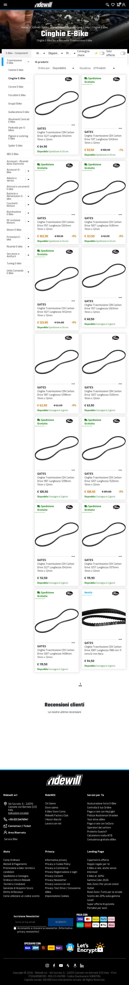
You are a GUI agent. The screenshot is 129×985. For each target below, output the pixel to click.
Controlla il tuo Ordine (99, 807)
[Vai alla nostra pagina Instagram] (47, 965)
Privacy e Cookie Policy (57, 864)
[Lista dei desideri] (113, 4)
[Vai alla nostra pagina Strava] (68, 965)
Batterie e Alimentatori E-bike (15, 196)
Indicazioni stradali (18, 813)
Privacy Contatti (54, 876)
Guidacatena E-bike (18, 112)
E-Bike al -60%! (95, 876)
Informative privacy (56, 860)
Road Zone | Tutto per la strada (104, 892)
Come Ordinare (11, 860)
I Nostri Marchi (53, 819)
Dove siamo (51, 807)
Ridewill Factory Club (56, 815)
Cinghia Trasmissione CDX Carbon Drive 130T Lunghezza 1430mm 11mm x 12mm (102, 226)
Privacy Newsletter (56, 880)
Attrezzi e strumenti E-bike (18, 188)
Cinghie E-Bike (100, 27)
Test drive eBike (96, 819)
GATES (41, 128)
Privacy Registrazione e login (61, 872)
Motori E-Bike (14, 229)
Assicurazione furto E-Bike (101, 803)
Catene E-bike (15, 70)
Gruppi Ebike (15, 103)
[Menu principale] (5, 5)
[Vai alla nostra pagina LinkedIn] (82, 965)
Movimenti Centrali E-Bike (18, 120)
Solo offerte (110, 53)
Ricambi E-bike (15, 246)
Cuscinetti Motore (12, 205)
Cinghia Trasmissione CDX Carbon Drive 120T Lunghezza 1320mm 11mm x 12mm (102, 481)
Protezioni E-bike (14, 238)
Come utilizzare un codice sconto (21, 896)
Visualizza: (85, 68)
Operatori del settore (99, 827)
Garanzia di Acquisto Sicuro (18, 888)
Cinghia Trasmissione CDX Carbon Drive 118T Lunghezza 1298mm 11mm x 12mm (55, 481)
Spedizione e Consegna (15, 876)
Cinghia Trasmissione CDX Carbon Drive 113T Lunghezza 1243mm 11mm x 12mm (102, 139)
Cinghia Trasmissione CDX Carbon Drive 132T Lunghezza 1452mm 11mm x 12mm (55, 312)
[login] (124, 4)
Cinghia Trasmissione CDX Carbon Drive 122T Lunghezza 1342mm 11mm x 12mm (55, 567)
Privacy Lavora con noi (57, 884)
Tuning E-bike (14, 263)
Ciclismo (35, 27)
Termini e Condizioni (14, 884)
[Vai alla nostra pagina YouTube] (61, 965)
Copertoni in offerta (98, 860)
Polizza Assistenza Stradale (102, 815)
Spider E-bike (15, 145)
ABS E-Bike (12, 154)
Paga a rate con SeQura (100, 823)
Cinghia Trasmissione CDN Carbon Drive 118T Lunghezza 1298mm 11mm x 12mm (55, 395)
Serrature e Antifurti (13, 255)
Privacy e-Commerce (56, 868)
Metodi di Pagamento (15, 864)
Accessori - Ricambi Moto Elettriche (17, 163)
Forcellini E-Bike (17, 95)
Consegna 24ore (83, 53)
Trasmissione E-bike (78, 27)
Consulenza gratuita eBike (101, 839)
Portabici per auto (97, 908)
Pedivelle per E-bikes (17, 129)
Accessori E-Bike (13, 171)
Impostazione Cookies (57, 896)
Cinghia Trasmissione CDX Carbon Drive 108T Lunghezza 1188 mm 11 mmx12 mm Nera (102, 650)
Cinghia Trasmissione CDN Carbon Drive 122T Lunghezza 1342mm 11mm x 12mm (55, 136)
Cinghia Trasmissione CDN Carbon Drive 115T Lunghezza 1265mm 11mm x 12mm (102, 308)
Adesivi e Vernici (12, 179)
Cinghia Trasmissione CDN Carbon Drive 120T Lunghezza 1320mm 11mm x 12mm (102, 395)
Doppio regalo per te (98, 864)
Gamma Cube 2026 (98, 880)
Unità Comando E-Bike (15, 272)
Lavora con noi (53, 823)
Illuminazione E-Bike (14, 213)
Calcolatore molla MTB (99, 835)
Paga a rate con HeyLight (101, 811)
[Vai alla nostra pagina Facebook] (54, 965)
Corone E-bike (15, 86)
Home (24, 27)
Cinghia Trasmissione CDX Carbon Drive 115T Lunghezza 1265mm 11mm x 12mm (55, 226)
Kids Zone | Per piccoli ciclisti (103, 884)
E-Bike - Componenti (53, 27)
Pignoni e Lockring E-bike (18, 137)
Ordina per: (44, 68)
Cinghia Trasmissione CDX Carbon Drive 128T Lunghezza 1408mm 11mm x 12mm (55, 654)
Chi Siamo (50, 803)
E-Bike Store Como (55, 811)
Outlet (90, 888)
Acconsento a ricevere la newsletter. (44, 930)
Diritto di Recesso (13, 892)
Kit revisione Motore (13, 221)
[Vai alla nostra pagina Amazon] (75, 965)
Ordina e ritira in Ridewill (16, 880)
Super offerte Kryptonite (100, 904)
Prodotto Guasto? (97, 831)
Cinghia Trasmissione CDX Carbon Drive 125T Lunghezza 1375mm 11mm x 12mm (102, 567)
